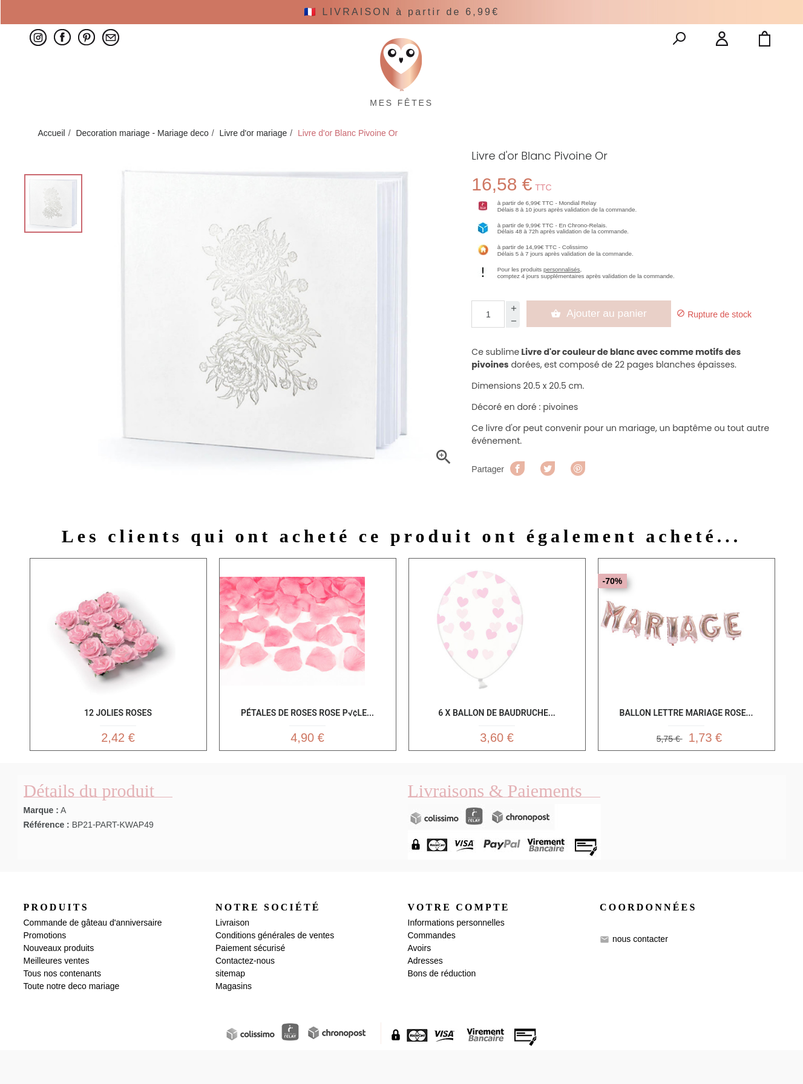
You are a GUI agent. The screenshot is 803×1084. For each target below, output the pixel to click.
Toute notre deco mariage (72, 1020)
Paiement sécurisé (250, 982)
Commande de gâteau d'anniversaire (93, 956)
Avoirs (419, 982)
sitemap (230, 1007)
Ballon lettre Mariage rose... (686, 738)
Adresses (425, 994)
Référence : (47, 858)
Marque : (41, 843)
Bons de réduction (442, 1007)
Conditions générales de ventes (274, 969)
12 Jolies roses (118, 738)
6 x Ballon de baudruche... (497, 738)
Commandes (432, 969)
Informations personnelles (456, 956)
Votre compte (459, 940)
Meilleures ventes (57, 994)
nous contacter (640, 972)
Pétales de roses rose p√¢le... (307, 738)
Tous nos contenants (62, 1007)
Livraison (232, 956)
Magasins (233, 1020)
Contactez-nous (245, 994)
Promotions (45, 969)
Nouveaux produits (59, 982)
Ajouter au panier (599, 341)
